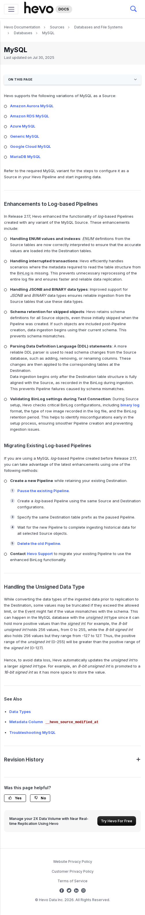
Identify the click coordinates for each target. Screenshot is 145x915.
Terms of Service (72, 881)
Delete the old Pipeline (38, 543)
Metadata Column (54, 721)
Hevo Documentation (22, 27)
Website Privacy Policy (72, 861)
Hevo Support (40, 553)
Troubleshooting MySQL (32, 732)
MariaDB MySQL (25, 156)
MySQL (48, 33)
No (40, 798)
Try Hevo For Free (116, 821)
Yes (15, 798)
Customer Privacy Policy (73, 871)
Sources (57, 27)
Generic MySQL (24, 136)
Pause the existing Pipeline (43, 490)
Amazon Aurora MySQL (31, 105)
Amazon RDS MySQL (29, 116)
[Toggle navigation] (11, 9)
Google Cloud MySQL (30, 146)
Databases (23, 33)
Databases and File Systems (98, 27)
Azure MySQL (22, 126)
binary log (130, 405)
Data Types (20, 711)
